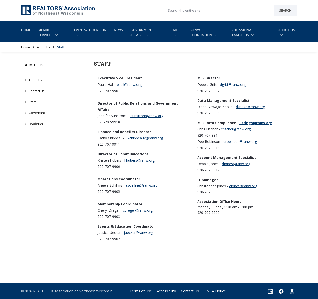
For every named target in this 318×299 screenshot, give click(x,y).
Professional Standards (241, 32)
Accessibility (166, 291)
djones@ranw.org (236, 163)
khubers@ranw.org (139, 160)
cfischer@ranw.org (236, 129)
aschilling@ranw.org (141, 185)
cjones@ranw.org (243, 186)
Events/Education (90, 30)
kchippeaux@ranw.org (145, 138)
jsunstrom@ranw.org (146, 115)
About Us (286, 30)
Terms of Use (141, 291)
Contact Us (37, 91)
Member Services (45, 32)
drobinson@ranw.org (240, 141)
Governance (38, 113)
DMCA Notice (215, 291)
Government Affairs (141, 32)
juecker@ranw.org (138, 232)
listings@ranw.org (255, 122)
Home (26, 30)
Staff (32, 102)
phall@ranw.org (129, 84)
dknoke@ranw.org (250, 106)
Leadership (37, 123)
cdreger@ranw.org (138, 210)
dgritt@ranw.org (233, 84)
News (118, 30)
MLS (176, 30)
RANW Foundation (201, 32)
